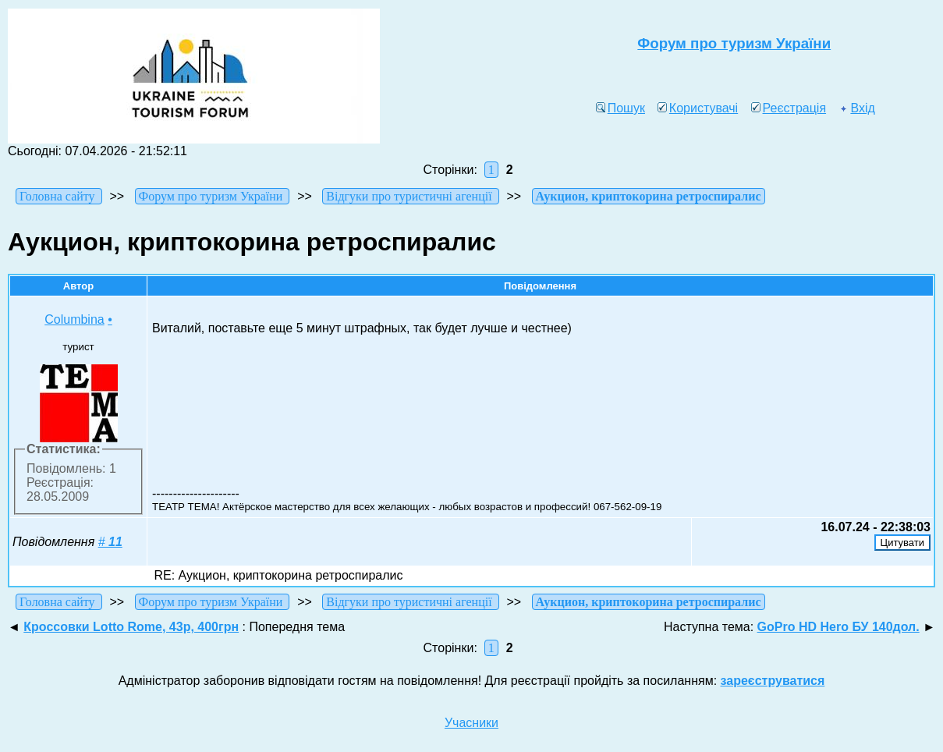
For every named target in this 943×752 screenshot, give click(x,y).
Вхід (856, 108)
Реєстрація (789, 108)
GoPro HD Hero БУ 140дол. (838, 626)
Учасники (471, 722)
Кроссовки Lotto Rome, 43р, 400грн (131, 626)
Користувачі (698, 108)
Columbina (74, 319)
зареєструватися (773, 680)
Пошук (620, 108)
